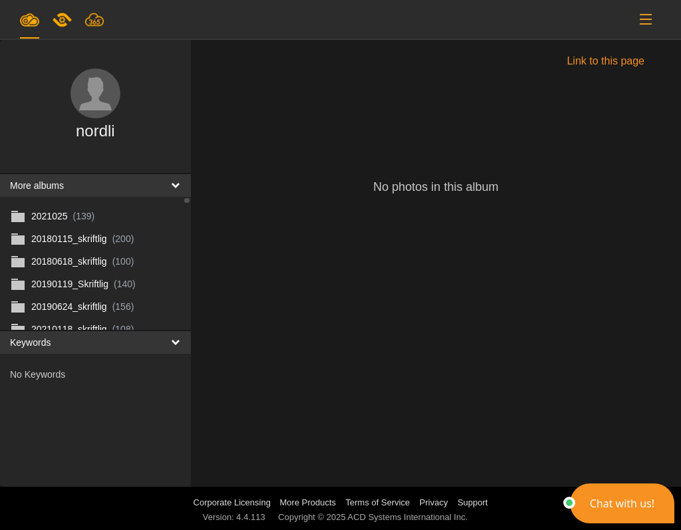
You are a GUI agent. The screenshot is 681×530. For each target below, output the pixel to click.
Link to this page (605, 60)
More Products (308, 502)
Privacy (434, 502)
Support (473, 502)
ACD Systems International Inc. (408, 517)
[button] (622, 503)
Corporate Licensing (233, 502)
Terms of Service (378, 502)
